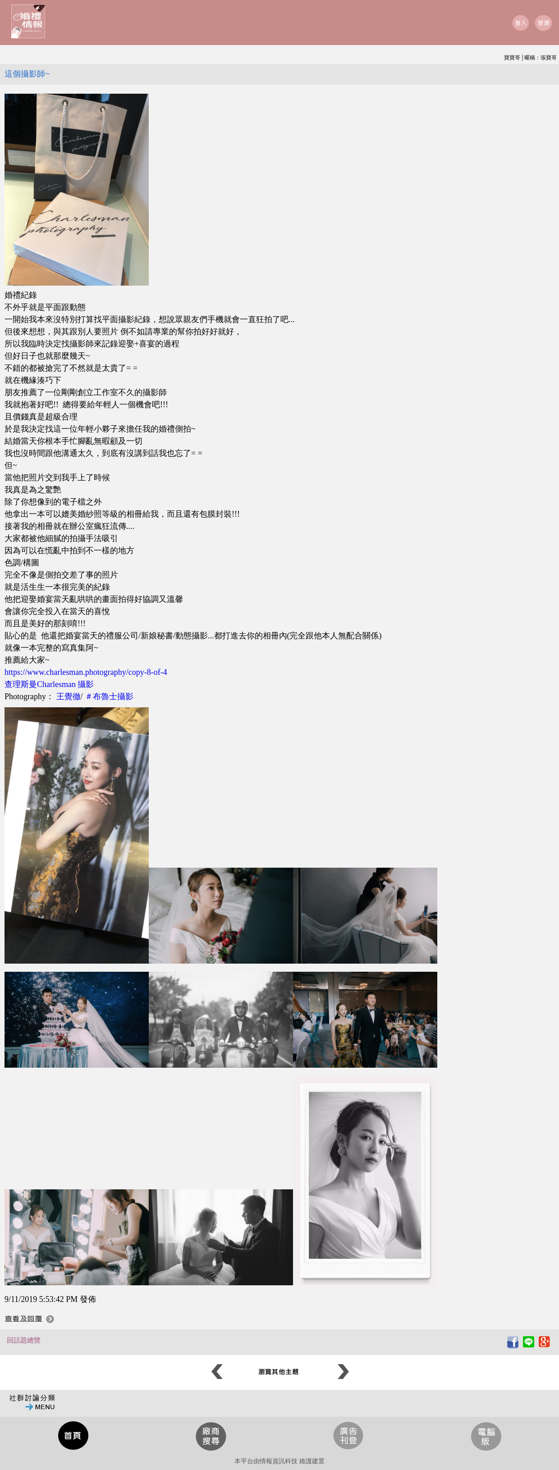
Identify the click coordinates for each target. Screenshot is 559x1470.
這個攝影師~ (27, 73)
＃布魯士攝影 (109, 696)
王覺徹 (68, 696)
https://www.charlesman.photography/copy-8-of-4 (86, 672)
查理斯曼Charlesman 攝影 (49, 684)
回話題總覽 (24, 1340)
